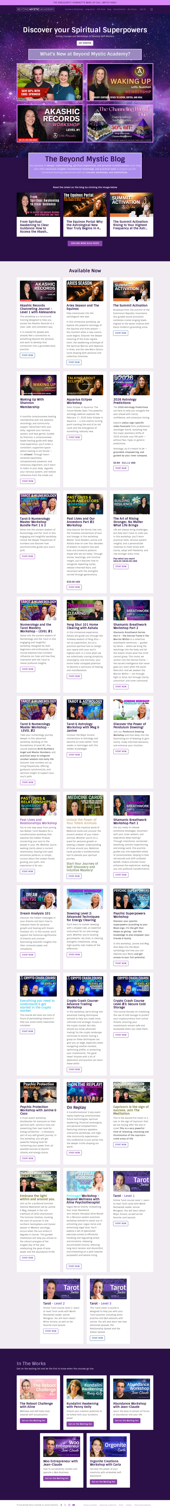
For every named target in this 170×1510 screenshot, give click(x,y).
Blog (109, 9)
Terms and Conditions (142, 1505)
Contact (129, 1505)
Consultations (119, 9)
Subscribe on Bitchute (108, 1505)
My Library (132, 9)
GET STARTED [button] (85, 43)
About (121, 1505)
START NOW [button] (27, 355)
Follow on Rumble (90, 1505)
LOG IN (142, 9)
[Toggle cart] (151, 9)
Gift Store (101, 9)
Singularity (90, 9)
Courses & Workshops (74, 9)
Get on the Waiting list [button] (33, 1420)
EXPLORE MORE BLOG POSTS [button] (85, 243)
